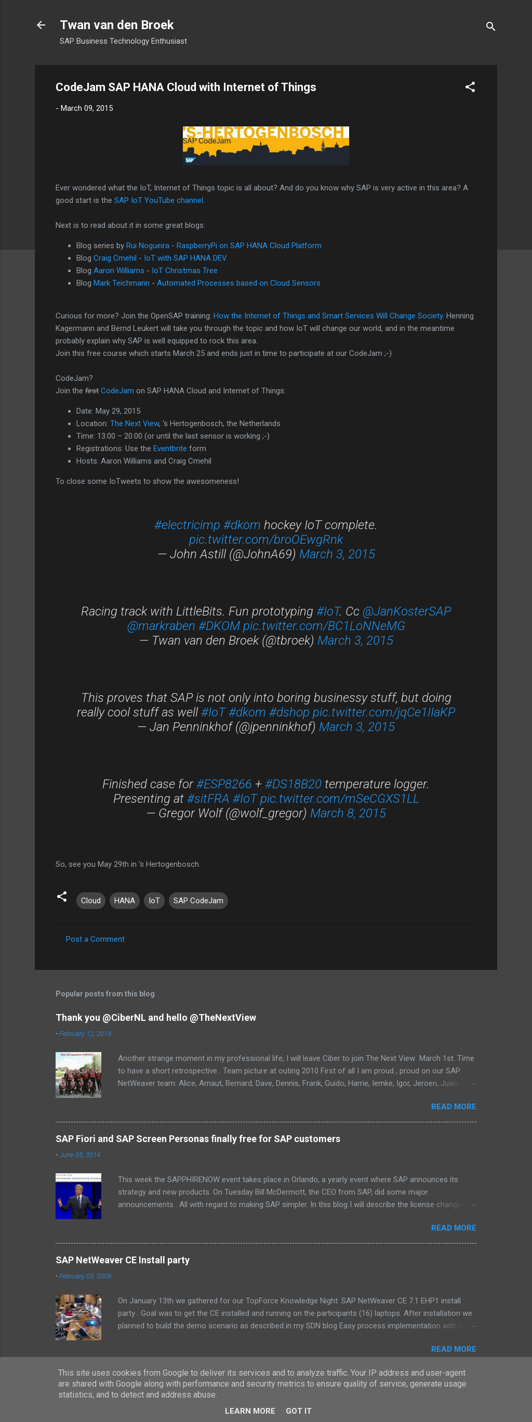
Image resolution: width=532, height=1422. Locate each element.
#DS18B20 (293, 784)
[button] (470, 89)
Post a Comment (95, 939)
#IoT (327, 611)
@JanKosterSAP (407, 611)
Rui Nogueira (147, 245)
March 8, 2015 (348, 813)
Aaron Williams (119, 270)
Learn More (250, 1411)
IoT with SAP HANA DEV (185, 258)
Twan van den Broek (117, 25)
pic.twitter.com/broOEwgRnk (266, 539)
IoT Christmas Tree (185, 270)
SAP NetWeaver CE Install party (123, 1259)
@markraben (161, 626)
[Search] (491, 28)
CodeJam (117, 390)
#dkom (242, 525)
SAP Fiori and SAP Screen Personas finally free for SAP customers (198, 1138)
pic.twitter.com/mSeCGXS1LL (339, 798)
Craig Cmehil (115, 258)
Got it (299, 1411)
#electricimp (187, 525)
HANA (124, 900)
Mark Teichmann (122, 283)
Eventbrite (170, 448)
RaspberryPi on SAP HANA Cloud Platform (249, 245)
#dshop (289, 712)
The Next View (134, 423)
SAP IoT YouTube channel (158, 200)
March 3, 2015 (337, 554)
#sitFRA (208, 798)
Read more (453, 1106)
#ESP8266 (224, 784)
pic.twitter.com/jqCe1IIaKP (384, 712)
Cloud (91, 900)
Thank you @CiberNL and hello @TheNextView (156, 1017)
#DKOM (219, 626)
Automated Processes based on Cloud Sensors (239, 283)
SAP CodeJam (198, 900)
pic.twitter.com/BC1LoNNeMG (324, 626)
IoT (154, 900)
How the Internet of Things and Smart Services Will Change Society (328, 316)
